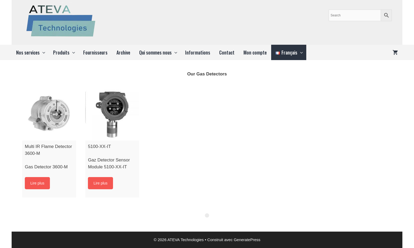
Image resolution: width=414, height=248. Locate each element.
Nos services (32, 52)
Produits (65, 52)
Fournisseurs (95, 52)
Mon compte (255, 52)
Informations (197, 52)
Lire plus (37, 183)
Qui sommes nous (160, 52)
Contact (226, 52)
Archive (123, 52)
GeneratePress (247, 239)
